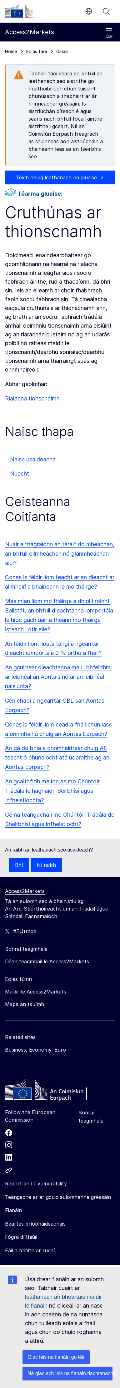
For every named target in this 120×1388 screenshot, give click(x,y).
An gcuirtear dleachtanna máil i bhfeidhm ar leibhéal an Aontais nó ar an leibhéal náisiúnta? (58, 676)
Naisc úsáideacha (33, 459)
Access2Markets (25, 891)
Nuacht (19, 473)
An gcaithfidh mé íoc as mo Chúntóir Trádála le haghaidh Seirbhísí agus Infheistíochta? (52, 790)
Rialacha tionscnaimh (32, 398)
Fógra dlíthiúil (21, 1237)
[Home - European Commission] (50, 1091)
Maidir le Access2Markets (35, 991)
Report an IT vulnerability (36, 1183)
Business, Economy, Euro (35, 1050)
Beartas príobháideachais (35, 1224)
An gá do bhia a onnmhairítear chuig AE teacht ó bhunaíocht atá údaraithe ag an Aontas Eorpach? (57, 757)
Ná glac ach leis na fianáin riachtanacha (70, 1373)
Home (11, 51)
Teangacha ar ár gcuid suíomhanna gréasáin (58, 1197)
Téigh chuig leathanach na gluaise (56, 177)
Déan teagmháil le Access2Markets (47, 961)
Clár (109, 33)
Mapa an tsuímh (24, 1004)
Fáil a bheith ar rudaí (30, 1250)
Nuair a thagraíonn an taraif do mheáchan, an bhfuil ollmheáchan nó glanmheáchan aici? (59, 553)
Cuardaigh (106, 11)
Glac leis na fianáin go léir (56, 1357)
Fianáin (13, 1210)
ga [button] (88, 11)
